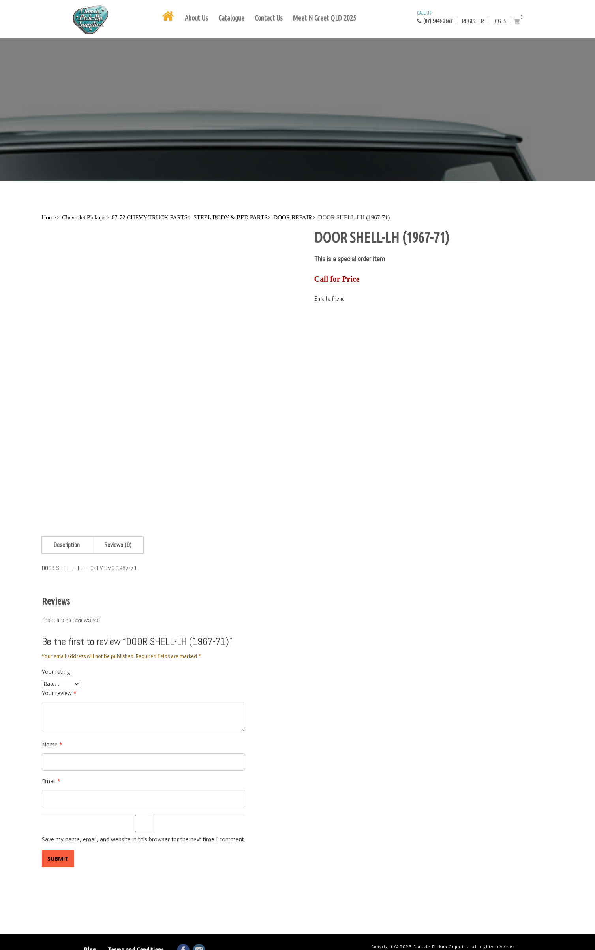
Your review (59, 693)
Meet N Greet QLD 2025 (324, 18)
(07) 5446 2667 (434, 16)
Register (473, 21)
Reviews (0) (117, 545)
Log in (499, 21)
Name (52, 744)
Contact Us (269, 18)
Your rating (56, 671)
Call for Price (337, 279)
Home (48, 217)
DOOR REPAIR (292, 217)
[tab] (66, 544)
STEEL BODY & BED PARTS (230, 217)
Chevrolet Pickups (83, 217)
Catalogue (231, 18)
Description (67, 545)
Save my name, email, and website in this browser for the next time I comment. (143, 839)
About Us (196, 18)
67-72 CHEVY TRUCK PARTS (150, 217)
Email (51, 781)
